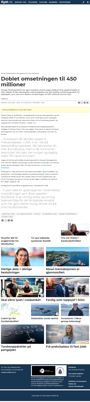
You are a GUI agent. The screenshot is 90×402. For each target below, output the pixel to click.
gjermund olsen (8, 214)
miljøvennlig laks (50, 214)
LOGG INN (43, 2)
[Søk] (83, 2)
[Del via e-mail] (87, 102)
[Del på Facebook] (79, 102)
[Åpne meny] (88, 2)
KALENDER (53, 2)
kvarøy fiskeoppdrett (68, 214)
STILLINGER (32, 2)
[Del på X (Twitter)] (82, 102)
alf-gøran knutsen (24, 214)
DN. (34, 123)
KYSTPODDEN (64, 2)
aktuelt (37, 214)
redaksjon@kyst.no (8, 372)
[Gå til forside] (6, 2)
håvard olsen (7, 216)
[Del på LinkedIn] (84, 102)
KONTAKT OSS (20, 2)
